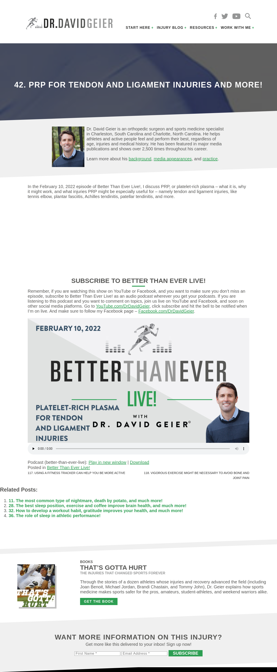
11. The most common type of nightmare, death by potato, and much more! (86, 500)
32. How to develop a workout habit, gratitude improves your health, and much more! (96, 510)
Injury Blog (170, 27)
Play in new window (107, 462)
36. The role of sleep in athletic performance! (55, 515)
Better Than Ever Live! (68, 467)
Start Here (138, 27)
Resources (202, 27)
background (140, 158)
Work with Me (236, 27)
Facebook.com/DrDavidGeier (166, 311)
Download (139, 462)
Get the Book (99, 601)
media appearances (173, 158)
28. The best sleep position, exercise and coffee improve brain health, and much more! (97, 505)
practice (210, 158)
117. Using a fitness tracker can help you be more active (76, 473)
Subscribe (185, 653)
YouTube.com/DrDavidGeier (123, 306)
